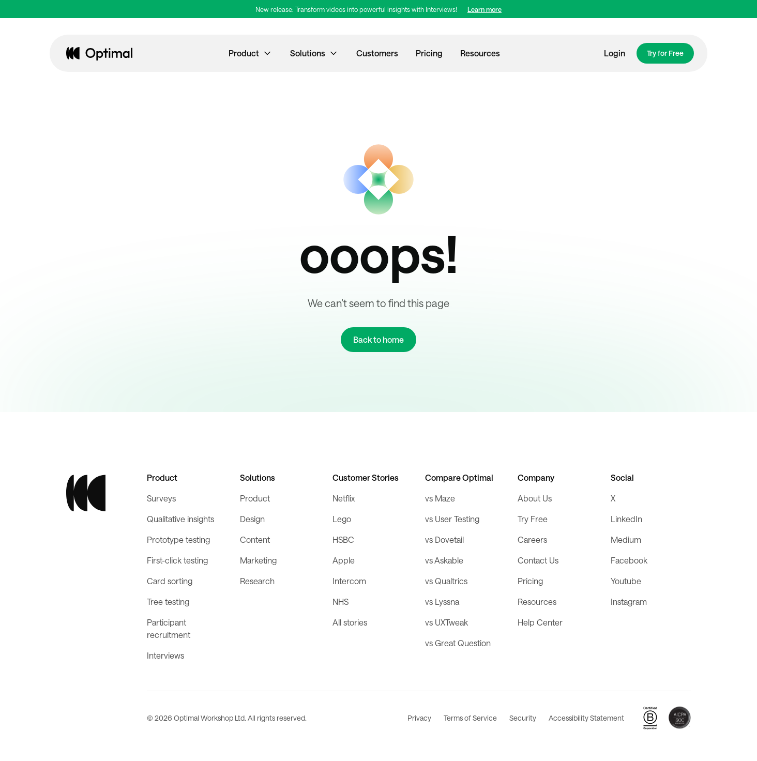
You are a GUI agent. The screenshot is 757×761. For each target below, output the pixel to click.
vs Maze (440, 498)
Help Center (540, 622)
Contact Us (538, 560)
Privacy (419, 717)
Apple (343, 560)
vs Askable (444, 560)
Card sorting (169, 581)
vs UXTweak (446, 622)
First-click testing (177, 560)
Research (257, 581)
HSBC (343, 539)
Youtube (626, 581)
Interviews (165, 655)
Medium (626, 539)
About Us (535, 498)
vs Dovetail (444, 539)
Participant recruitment (168, 628)
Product (255, 498)
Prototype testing (178, 539)
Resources (480, 53)
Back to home (378, 339)
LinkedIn (626, 519)
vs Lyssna (442, 601)
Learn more (484, 9)
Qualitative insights (180, 519)
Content (255, 539)
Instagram (629, 601)
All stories (349, 622)
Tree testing (168, 601)
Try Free (533, 519)
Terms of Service (470, 717)
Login (614, 53)
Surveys (161, 498)
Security (522, 717)
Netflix (343, 498)
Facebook (629, 560)
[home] (99, 53)
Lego (341, 519)
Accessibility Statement (586, 717)
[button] (250, 53)
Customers (377, 53)
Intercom (349, 581)
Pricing (429, 53)
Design (252, 519)
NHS (340, 601)
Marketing (258, 560)
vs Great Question (458, 643)
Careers (532, 539)
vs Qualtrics (446, 581)
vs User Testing (452, 519)
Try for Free (665, 53)
